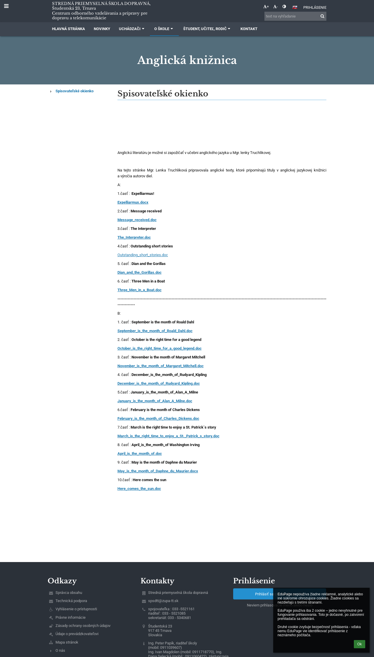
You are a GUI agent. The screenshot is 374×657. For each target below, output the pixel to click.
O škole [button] (164, 29)
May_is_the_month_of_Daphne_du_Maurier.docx (157, 471)
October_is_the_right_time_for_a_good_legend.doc (159, 348)
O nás (60, 650)
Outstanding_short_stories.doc (142, 255)
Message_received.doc (137, 220)
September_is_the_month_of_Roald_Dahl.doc (155, 331)
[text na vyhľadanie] (295, 16)
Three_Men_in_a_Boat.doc (139, 290)
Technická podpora (71, 601)
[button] (294, 7)
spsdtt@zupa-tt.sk (163, 601)
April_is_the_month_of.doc (139, 453)
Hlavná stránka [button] (68, 29)
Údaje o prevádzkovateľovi (77, 634)
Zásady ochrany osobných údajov (83, 625)
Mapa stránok (67, 642)
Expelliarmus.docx (132, 202)
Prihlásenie (314, 7)
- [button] (275, 6)
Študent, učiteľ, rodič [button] (207, 29)
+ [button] (266, 6)
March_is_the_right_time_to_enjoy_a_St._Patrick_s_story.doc (168, 436)
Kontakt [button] (248, 29)
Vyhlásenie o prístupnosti (76, 609)
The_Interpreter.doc (134, 237)
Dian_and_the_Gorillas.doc (139, 272)
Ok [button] (359, 644)
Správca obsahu (69, 592)
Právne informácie (71, 617)
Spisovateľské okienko (75, 91)
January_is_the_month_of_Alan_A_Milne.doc (154, 401)
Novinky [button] (102, 29)
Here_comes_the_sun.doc (139, 488)
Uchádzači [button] (132, 29)
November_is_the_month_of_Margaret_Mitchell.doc (160, 366)
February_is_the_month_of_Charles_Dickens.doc (158, 418)
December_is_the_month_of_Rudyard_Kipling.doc (158, 383)
